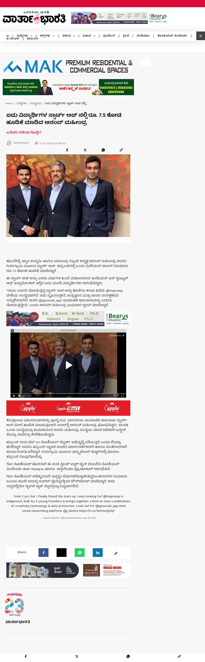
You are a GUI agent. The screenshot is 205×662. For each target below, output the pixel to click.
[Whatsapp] (79, 552)
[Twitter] (61, 552)
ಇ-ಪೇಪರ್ (12, 38)
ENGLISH (32, 38)
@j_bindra (70, 511)
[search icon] (200, 35)
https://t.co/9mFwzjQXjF (97, 511)
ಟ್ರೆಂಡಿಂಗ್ (108, 36)
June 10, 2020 (89, 518)
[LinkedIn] (98, 552)
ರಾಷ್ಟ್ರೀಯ (35, 103)
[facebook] (67, 150)
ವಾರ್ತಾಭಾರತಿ (17, 622)
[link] (121, 150)
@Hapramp (111, 496)
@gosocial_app (106, 506)
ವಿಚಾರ (86, 36)
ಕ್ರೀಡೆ (125, 36)
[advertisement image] (119, 18)
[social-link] (115, 553)
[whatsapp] (103, 150)
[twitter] (85, 150)
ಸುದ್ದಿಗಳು (22, 36)
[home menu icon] (7, 36)
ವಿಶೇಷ (66, 36)
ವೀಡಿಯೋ (142, 36)
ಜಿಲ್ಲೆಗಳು (45, 36)
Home (9, 103)
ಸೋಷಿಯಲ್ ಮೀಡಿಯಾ (171, 36)
